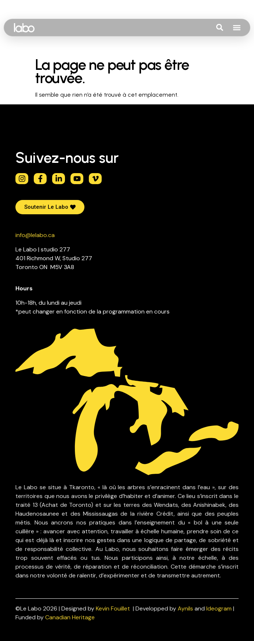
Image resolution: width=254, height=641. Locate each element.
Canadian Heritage (70, 617)
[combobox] (230, 27)
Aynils (185, 608)
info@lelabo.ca (35, 235)
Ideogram (219, 608)
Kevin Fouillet (113, 608)
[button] (237, 28)
